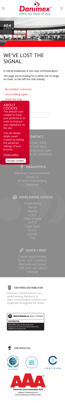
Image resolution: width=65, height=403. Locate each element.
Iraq (32, 237)
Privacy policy (11, 154)
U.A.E (32, 215)
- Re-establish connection (17, 89)
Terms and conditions (32, 260)
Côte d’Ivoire (32, 218)
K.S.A (32, 230)
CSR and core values (32, 268)
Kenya (32, 207)
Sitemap (32, 272)
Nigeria (32, 211)
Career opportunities (32, 256)
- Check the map (12, 99)
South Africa (32, 203)
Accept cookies (15, 160)
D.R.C (32, 222)
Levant (32, 234)
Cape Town (32, 226)
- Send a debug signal (15, 94)
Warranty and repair (32, 264)
